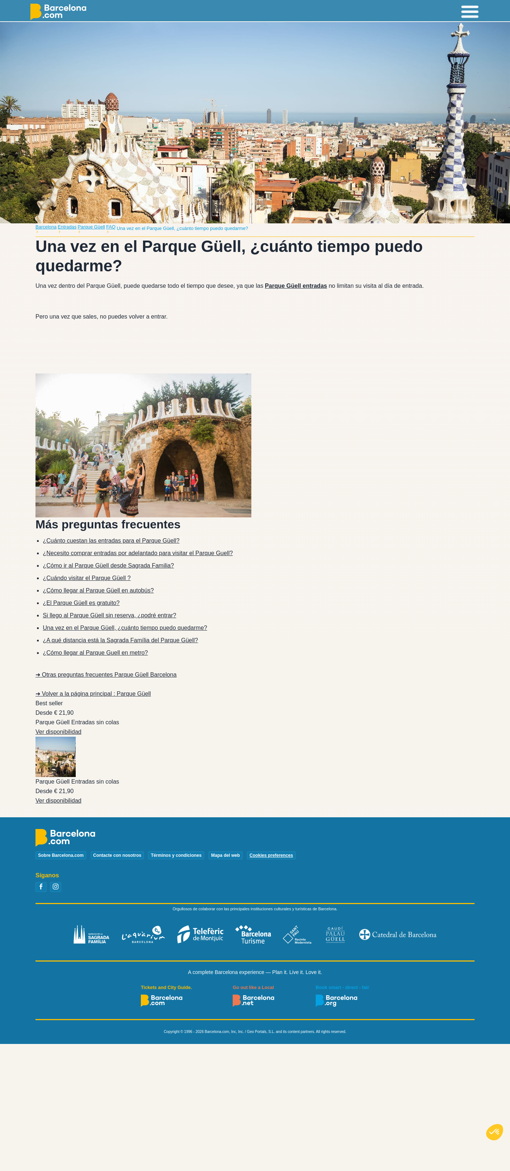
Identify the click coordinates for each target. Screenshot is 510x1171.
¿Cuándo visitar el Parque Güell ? (87, 578)
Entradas (67, 227)
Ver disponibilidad (58, 732)
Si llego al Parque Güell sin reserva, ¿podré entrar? (109, 615)
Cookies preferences (271, 855)
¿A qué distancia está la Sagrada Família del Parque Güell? (120, 640)
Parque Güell (91, 227)
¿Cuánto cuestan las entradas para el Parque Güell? (111, 541)
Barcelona (46, 227)
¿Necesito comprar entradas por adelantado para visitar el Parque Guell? (138, 553)
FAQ (111, 227)
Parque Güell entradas (296, 286)
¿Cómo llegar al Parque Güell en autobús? (98, 590)
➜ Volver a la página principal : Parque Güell (93, 694)
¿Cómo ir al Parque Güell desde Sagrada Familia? (108, 565)
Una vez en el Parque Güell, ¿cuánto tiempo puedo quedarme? (125, 628)
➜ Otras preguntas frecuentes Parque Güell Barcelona (106, 675)
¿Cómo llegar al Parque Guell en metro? (95, 653)
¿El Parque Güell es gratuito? (81, 603)
